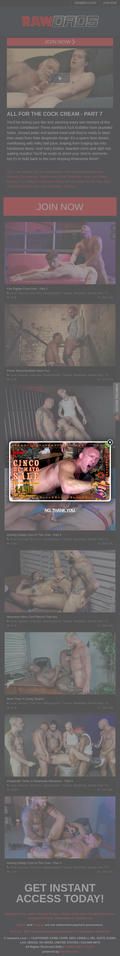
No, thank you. (60, 510)
